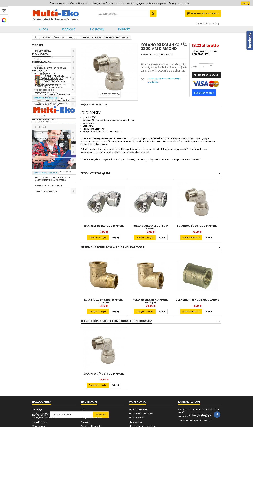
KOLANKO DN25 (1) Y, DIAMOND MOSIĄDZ (150, 301)
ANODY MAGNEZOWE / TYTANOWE (47, 92)
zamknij (245, 3)
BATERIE (41, 115)
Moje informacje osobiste (142, 462)
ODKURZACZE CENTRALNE (49, 185)
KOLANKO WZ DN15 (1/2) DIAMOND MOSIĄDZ (104, 301)
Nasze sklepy (43, 292)
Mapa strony (212, 23)
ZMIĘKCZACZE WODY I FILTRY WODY (50, 153)
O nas (43, 29)
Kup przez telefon (204, 92)
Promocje (39, 301)
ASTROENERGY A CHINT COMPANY (53, 223)
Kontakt (199, 23)
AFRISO (40, 211)
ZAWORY (42, 110)
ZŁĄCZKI (41, 127)
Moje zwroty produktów (141, 450)
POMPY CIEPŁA (43, 50)
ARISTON (41, 217)
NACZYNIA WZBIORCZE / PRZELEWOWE (48, 139)
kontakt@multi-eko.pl (198, 457)
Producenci (40, 200)
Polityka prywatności (47, 262)
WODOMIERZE (44, 121)
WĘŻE (40, 132)
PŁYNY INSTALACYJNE (46, 84)
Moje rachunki (136, 454)
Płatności (69, 29)
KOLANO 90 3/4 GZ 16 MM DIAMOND (104, 373)
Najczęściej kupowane (44, 454)
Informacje (40, 245)
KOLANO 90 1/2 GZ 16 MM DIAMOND (197, 226)
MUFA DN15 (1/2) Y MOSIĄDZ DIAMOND (197, 300)
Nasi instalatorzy (45, 370)
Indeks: (144, 54)
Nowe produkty (40, 450)
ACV (38, 205)
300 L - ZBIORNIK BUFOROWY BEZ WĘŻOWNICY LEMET (56, 309)
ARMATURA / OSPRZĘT (47, 104)
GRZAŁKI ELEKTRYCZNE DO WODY (53, 171)
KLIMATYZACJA (43, 79)
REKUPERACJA (43, 62)
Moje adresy (135, 458)
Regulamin (42, 256)
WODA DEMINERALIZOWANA (50, 166)
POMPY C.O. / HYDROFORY (49, 98)
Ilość (194, 66)
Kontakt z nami (39, 458)
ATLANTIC (41, 229)
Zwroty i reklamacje (47, 274)
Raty (38, 286)
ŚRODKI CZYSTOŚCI (46, 191)
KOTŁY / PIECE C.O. (45, 73)
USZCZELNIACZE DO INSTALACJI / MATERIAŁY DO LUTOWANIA (52, 179)
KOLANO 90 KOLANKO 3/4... (57, 343)
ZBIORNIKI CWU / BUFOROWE (50, 67)
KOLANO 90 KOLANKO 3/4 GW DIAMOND (151, 227)
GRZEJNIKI (41, 146)
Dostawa (97, 29)
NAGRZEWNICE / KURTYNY (49, 160)
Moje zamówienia (138, 446)
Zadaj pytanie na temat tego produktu (163, 80)
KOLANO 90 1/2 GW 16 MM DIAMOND (104, 226)
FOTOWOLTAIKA (44, 56)
